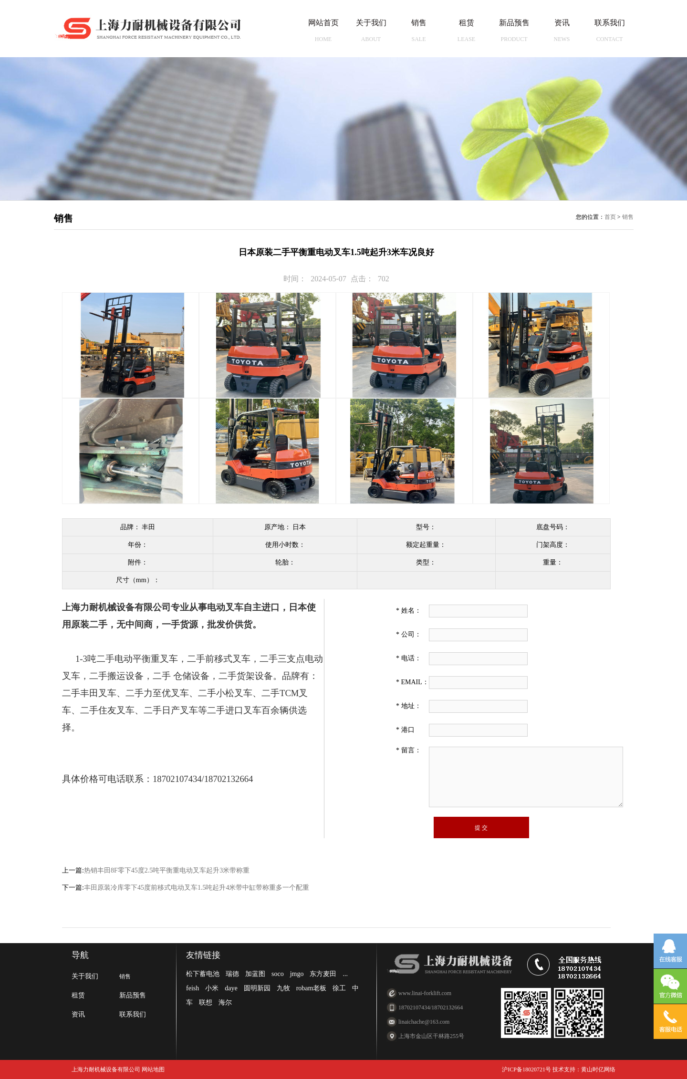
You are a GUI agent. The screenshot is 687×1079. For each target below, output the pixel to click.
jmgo (297, 973)
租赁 (466, 30)
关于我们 (371, 30)
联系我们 (609, 30)
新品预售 (514, 30)
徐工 (339, 988)
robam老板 (311, 988)
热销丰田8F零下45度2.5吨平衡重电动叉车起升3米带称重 (167, 870)
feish (192, 988)
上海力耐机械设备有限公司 (106, 1069)
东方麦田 (323, 973)
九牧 (283, 988)
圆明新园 (257, 988)
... (345, 973)
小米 (212, 988)
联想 (205, 1002)
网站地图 (152, 1069)
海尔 (225, 1002)
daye (231, 988)
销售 (419, 30)
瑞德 (232, 973)
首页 (610, 217)
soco (277, 973)
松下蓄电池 (202, 973)
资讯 (562, 30)
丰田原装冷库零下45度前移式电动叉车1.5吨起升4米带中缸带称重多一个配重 (197, 887)
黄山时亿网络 (598, 1069)
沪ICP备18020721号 (526, 1069)
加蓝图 (255, 973)
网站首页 (323, 30)
